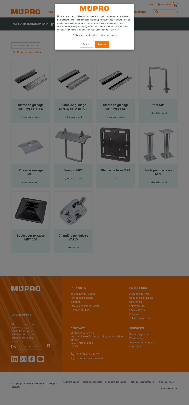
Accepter (102, 44)
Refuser (86, 44)
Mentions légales (109, 35)
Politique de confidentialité (85, 35)
